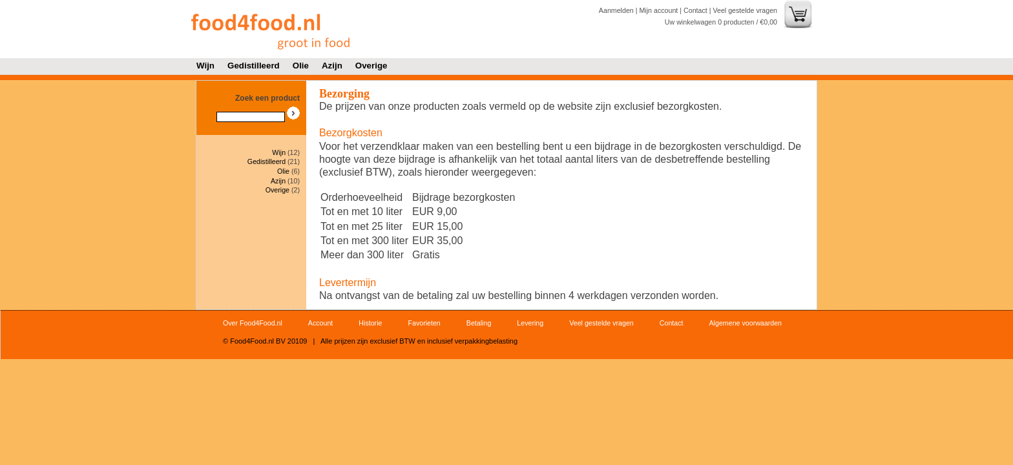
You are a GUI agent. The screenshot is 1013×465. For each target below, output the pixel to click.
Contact (695, 10)
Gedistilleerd (253, 65)
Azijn (332, 65)
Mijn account (658, 10)
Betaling (479, 323)
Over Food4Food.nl (252, 323)
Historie (370, 323)
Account (320, 323)
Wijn (205, 65)
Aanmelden (616, 10)
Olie (301, 65)
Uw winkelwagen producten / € (721, 22)
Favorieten (424, 323)
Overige (371, 65)
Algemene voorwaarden (745, 323)
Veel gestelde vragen (745, 10)
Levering (530, 323)
